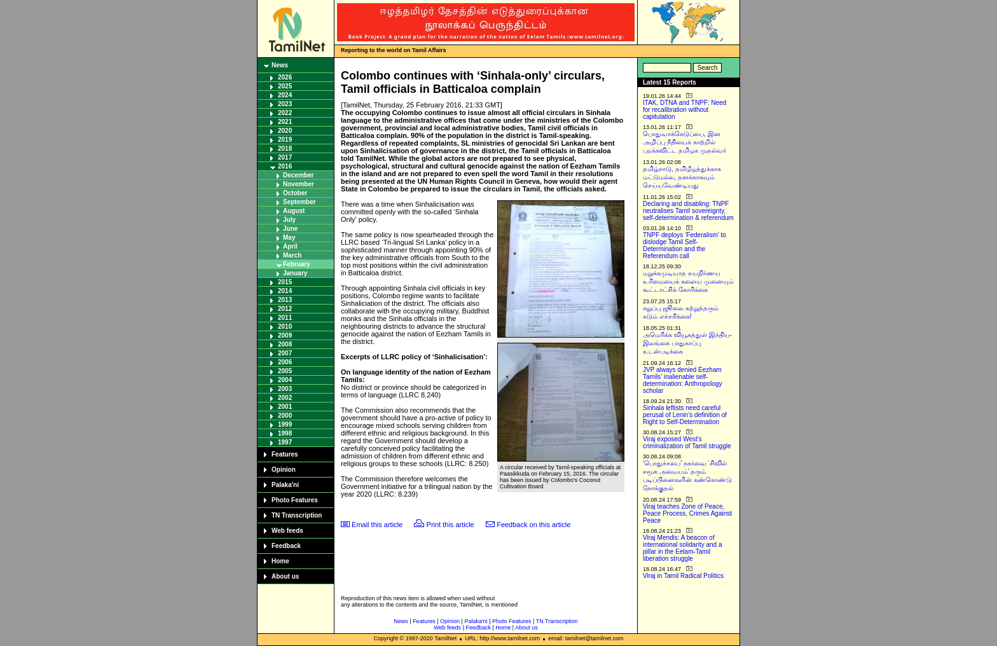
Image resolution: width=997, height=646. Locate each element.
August (294, 210)
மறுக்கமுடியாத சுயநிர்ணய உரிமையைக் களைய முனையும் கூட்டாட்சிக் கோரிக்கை (688, 281)
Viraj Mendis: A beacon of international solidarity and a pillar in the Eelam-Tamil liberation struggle (682, 548)
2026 (285, 77)
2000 (285, 415)
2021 (285, 121)
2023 (285, 103)
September (299, 201)
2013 (285, 299)
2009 (285, 335)
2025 (285, 86)
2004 (285, 379)
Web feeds (287, 530)
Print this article (450, 524)
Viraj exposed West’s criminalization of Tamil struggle (687, 443)
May (289, 237)
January (295, 273)
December (298, 175)
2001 (285, 406)
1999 (285, 424)
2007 (285, 353)
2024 (285, 95)
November (298, 184)
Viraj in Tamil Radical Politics (683, 575)
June (290, 228)
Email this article (377, 524)
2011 (285, 317)
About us (285, 576)
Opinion (284, 469)
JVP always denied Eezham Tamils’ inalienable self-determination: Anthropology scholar (682, 380)
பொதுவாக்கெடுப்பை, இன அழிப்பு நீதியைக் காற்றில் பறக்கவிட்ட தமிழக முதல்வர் (684, 142)
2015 (285, 281)
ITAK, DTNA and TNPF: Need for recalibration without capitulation (684, 109)
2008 (285, 344)
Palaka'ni (285, 484)
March (292, 255)
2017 (285, 157)
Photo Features (295, 500)
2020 (285, 130)
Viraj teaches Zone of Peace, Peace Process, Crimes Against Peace (687, 513)
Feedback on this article (533, 524)
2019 (285, 139)
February (296, 264)
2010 (285, 326)
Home (280, 561)
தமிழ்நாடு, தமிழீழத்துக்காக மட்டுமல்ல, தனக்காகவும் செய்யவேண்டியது (682, 177)
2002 (285, 397)
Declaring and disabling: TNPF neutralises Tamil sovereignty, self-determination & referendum (688, 210)
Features (285, 454)
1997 (285, 442)
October (295, 192)
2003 (285, 388)
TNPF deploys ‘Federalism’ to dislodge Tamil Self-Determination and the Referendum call (684, 245)
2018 (285, 148)
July (289, 219)
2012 (285, 308)
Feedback (286, 545)
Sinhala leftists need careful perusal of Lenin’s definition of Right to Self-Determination (685, 414)
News (280, 65)
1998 (285, 433)
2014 (285, 290)
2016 (285, 166)
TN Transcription (297, 515)
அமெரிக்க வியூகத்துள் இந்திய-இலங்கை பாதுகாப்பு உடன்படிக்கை (687, 343)
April (290, 246)
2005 (285, 371)
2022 (285, 112)
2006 (285, 362)
